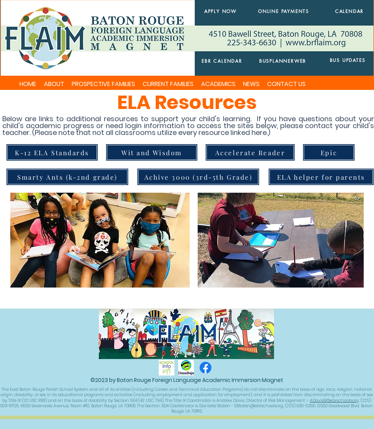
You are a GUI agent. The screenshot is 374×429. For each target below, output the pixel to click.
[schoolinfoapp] (166, 367)
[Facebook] (205, 367)
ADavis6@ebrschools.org (334, 400)
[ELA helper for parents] (321, 176)
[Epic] (329, 152)
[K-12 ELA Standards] (52, 152)
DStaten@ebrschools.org (258, 406)
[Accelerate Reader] (250, 152)
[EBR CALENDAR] (222, 61)
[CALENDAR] (349, 11)
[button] (54, 84)
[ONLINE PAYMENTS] (283, 11)
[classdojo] (186, 367)
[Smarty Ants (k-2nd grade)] (67, 176)
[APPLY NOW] (220, 11)
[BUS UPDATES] (347, 60)
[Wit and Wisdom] (152, 152)
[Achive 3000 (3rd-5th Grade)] (198, 176)
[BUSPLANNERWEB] (283, 60)
